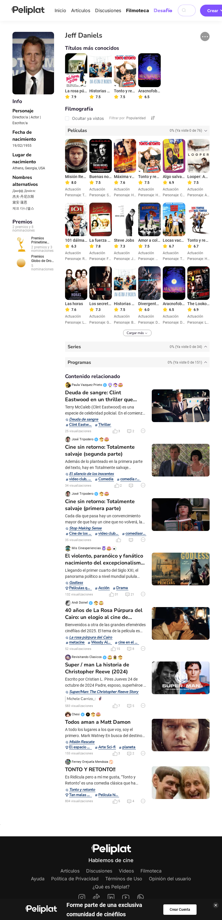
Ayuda (38, 878)
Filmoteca (137, 10)
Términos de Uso (123, 878)
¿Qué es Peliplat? (111, 886)
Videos (126, 870)
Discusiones (108, 10)
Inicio (60, 10)
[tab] (137, 131)
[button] (205, 36)
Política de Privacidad (75, 878)
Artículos (80, 10)
